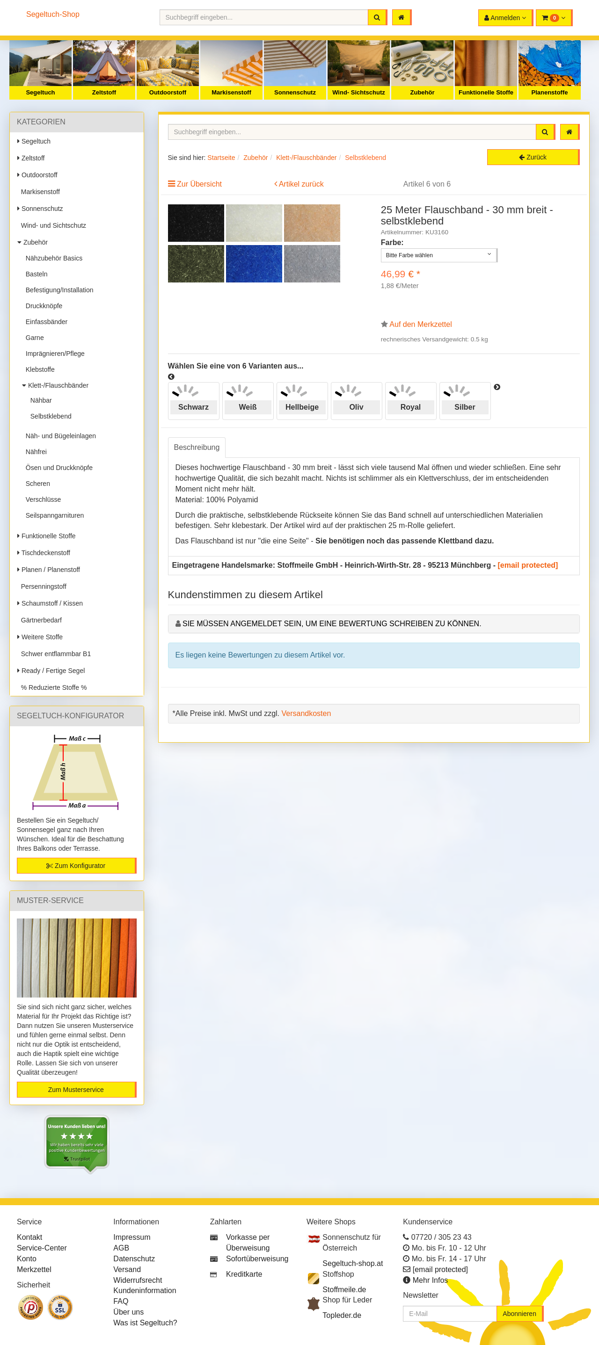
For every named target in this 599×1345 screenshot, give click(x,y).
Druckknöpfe (42, 306)
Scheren (36, 483)
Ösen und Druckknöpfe (57, 467)
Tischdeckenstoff (43, 553)
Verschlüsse (41, 499)
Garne (33, 337)
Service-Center (42, 1248)
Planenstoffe (549, 92)
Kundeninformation (144, 1290)
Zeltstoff (104, 92)
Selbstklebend (49, 416)
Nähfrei (34, 452)
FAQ (120, 1301)
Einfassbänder (44, 321)
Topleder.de (341, 1315)
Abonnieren (519, 1313)
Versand (127, 1269)
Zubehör (422, 92)
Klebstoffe (38, 369)
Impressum (131, 1237)
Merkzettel (34, 1269)
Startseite (221, 157)
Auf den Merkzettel (420, 324)
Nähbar (39, 400)
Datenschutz (134, 1259)
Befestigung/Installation (58, 290)
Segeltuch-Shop (53, 14)
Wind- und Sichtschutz (51, 225)
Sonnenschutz (295, 92)
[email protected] (528, 565)
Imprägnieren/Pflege (53, 353)
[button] (554, 17)
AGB (121, 1248)
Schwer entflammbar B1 (54, 654)
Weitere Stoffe (40, 637)
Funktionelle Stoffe (486, 92)
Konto (27, 1259)
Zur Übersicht (199, 184)
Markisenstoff (231, 92)
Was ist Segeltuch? (145, 1323)
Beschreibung (197, 447)
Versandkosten (306, 713)
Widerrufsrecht (137, 1280)
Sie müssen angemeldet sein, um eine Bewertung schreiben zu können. (332, 624)
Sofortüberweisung (257, 1259)
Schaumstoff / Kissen (50, 603)
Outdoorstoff (167, 92)
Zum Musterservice (76, 1089)
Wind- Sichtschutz (358, 92)
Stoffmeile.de (344, 1290)
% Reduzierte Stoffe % (52, 687)
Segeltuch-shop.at (352, 1263)
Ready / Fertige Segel (51, 670)
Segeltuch (40, 92)
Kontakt (29, 1237)
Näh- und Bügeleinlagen (59, 436)
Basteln (34, 274)
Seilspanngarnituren (53, 515)
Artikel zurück (301, 184)
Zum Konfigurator (75, 865)
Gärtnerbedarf (39, 620)
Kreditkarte (244, 1274)
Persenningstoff (41, 586)
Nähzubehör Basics (52, 258)
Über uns (128, 1312)
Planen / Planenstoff (48, 569)
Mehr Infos (430, 1280)
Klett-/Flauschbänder (55, 385)
